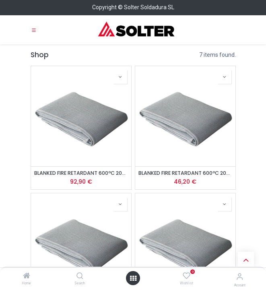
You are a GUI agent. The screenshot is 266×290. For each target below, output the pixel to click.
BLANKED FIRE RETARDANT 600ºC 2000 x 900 (185, 173)
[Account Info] (239, 276)
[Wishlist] (186, 276)
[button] (120, 77)
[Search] (80, 276)
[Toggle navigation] (34, 29)
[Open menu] (133, 278)
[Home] (26, 276)
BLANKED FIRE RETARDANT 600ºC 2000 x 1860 (81, 173)
